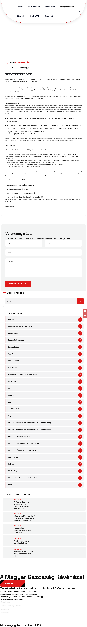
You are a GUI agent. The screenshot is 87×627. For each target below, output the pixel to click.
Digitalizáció (13, 333)
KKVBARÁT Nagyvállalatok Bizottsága (23, 443)
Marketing (12, 471)
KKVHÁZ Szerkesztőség (22, 62)
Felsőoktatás (13, 361)
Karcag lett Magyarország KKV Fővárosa (22, 530)
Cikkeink (20, 16)
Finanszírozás (13, 368)
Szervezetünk (34, 6)
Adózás (11, 319)
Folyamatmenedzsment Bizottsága (22, 374)
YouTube (82, 620)
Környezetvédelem (16, 457)
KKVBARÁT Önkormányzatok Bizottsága (24, 450)
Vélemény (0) (23, 68)
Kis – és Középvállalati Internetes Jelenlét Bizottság (29, 423)
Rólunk (20, 6)
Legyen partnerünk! (12, 584)
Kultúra (11, 464)
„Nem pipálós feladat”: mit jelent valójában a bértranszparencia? (24, 518)
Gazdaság (12, 381)
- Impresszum (5, 609)
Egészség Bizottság (16, 340)
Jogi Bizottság (14, 409)
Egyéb (10, 354)
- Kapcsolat (4, 613)
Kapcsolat (48, 16)
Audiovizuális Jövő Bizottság (20, 326)
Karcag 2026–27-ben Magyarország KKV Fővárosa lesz (23, 553)
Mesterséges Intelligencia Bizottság (23, 478)
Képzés (11, 416)
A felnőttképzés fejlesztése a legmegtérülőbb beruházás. (21, 505)
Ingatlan (11, 395)
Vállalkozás (12, 485)
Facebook (5, 620)
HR (9, 388)
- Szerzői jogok (5, 602)
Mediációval (8, 96)
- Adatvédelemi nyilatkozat (10, 606)
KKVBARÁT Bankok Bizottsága (20, 436)
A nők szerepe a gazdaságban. (21, 542)
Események (50, 6)
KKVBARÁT (34, 16)
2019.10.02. (10, 68)
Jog (9, 402)
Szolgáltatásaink (67, 6)
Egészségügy (13, 347)
